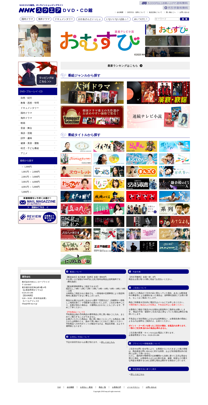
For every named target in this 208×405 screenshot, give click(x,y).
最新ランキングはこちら (125, 65)
